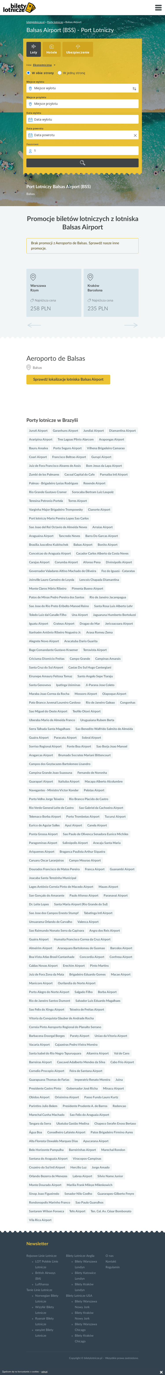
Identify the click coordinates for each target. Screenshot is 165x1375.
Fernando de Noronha (92, 772)
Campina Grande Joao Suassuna (50, 772)
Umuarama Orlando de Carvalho (50, 922)
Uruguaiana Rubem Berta (97, 720)
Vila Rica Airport (40, 1220)
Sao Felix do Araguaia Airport (89, 1114)
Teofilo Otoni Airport (87, 711)
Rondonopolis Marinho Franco (49, 1202)
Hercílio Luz (78, 1167)
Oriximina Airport (67, 1097)
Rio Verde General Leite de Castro (51, 808)
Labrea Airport (82, 1176)
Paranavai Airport (116, 895)
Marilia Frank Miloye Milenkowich (89, 1185)
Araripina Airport (40, 439)
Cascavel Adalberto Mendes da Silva (81, 1062)
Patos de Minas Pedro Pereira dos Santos (56, 597)
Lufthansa (42, 1284)
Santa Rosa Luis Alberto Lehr (113, 606)
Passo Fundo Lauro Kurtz (101, 1097)
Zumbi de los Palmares (44, 474)
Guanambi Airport (122, 869)
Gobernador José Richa (82, 1088)
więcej (44, 1372)
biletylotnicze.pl (35, 22)
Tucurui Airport (115, 816)
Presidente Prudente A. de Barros (85, 1106)
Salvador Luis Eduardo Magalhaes (97, 1000)
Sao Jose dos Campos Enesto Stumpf (54, 913)
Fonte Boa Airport (79, 746)
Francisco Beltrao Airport (69, 457)
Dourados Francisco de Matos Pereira (54, 869)
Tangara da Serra (40, 1123)
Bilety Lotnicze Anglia (80, 1255)
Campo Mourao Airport (85, 860)
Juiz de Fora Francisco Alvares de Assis (55, 465)
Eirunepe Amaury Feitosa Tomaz (50, 676)
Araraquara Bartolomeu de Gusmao (81, 948)
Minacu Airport (113, 1088)
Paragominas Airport (43, 843)
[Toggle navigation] (158, 8)
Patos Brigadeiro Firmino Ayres (112, 1132)
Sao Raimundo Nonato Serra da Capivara (56, 930)
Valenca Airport (88, 922)
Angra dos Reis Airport (104, 930)
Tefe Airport (77, 1211)
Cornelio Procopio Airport (46, 1071)
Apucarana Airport (95, 1141)
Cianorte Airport (99, 509)
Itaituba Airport (68, 781)
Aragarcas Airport (41, 755)
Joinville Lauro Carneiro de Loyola (51, 579)
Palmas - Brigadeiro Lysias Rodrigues (53, 483)
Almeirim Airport (40, 948)
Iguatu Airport (38, 623)
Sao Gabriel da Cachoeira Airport (101, 808)
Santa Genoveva (40, 685)
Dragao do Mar (90, 623)
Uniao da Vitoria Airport (111, 1036)
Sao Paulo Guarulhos (89, 1202)
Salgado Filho (84, 992)
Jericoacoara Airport (119, 623)
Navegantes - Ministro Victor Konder (54, 790)
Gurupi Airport (101, 457)
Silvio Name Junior (110, 1176)
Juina (119, 1079)
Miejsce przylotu (36, 97)
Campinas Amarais (108, 658)
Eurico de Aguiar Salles (44, 825)
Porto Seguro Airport (67, 448)
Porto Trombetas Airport (82, 816)
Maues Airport (108, 886)
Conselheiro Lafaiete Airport (66, 1132)
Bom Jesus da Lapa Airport (104, 465)
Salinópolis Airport (75, 843)
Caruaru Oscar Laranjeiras (46, 860)
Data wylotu (33, 112)
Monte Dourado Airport (45, 1185)
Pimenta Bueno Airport (87, 588)
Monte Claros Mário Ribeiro (47, 588)
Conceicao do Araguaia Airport (50, 553)
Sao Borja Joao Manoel (111, 746)
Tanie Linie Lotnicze (39, 1290)
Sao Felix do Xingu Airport (46, 1009)
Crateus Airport (63, 623)
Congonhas (127, 702)
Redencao (119, 1106)
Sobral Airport (91, 737)
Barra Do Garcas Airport (101, 536)
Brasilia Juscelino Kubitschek (48, 544)
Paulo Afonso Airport (84, 895)
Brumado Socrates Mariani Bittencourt (84, 755)
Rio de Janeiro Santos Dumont (49, 1000)
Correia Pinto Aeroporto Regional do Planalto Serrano (65, 1027)
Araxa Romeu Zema (99, 632)
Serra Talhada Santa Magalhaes (49, 729)
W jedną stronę (74, 73)
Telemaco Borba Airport (45, 816)
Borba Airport (107, 992)
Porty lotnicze (55, 22)
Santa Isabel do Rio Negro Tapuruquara (55, 1053)
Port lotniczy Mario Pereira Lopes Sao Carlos (59, 518)
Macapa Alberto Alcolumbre (104, 781)
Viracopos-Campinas (87, 1158)
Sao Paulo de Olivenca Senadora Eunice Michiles (95, 834)
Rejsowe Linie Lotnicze (41, 1255)
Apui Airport (73, 825)
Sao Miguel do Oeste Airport (48, 711)
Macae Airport (120, 974)
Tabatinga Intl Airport (98, 913)
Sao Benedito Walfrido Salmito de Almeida (104, 729)
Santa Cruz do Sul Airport (46, 667)
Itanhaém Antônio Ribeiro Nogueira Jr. (55, 632)
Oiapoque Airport (114, 694)
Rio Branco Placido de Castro (88, 799)
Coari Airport (38, 457)
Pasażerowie (32, 144)
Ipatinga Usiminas (68, 685)
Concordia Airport (92, 957)
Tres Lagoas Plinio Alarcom (76, 439)
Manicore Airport (41, 983)
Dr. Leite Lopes (39, 904)
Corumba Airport (66, 562)
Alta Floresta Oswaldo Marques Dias (53, 1141)
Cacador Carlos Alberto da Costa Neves (102, 553)
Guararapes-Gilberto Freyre (115, 1193)
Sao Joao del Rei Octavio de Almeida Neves (58, 527)
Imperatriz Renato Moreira (92, 1079)
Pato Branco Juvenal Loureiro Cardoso (55, 702)
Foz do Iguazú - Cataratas (118, 571)
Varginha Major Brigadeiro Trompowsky (56, 509)
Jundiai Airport (93, 430)
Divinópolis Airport (119, 562)
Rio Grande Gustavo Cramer (48, 492)
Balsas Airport (82, 544)
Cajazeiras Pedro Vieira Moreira (76, 1044)
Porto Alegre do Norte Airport (49, 992)
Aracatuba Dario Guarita (80, 641)
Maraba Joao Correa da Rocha (49, 694)
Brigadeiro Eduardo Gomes (87, 974)
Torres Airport (77, 501)
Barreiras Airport (40, 1062)
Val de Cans (121, 1053)
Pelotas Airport (94, 790)
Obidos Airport (39, 1097)
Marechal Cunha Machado (46, 1114)
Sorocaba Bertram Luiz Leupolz (93, 492)
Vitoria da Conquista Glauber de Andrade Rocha (61, 1018)
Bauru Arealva (38, 448)
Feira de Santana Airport (86, 1071)
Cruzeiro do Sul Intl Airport (47, 1167)
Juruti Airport (38, 430)
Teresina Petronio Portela (46, 501)
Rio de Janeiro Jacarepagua (108, 597)
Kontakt (111, 1261)
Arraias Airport (102, 527)
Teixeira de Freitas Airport (87, 1009)
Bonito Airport (107, 544)
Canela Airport (97, 825)
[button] (131, 325)
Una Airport (80, 615)
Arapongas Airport (111, 439)
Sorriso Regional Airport (45, 746)
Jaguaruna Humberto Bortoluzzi (114, 615)
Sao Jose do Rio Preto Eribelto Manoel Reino (59, 606)
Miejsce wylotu (35, 81)
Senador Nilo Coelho (78, 1193)
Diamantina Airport (122, 430)
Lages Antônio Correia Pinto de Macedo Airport (61, 886)
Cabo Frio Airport (122, 1062)
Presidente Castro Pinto (45, 1088)
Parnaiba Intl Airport (114, 474)
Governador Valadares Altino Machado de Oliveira (62, 571)
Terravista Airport (95, 650)
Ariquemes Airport (41, 851)
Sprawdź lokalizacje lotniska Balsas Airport (68, 379)
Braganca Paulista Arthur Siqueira (82, 851)
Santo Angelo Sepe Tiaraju (95, 676)
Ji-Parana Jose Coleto (100, 685)
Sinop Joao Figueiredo (44, 1193)
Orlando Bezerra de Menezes (48, 1176)
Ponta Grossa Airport (43, 834)
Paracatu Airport (65, 737)
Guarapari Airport (41, 781)
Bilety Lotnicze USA (79, 1295)
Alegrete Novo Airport (44, 641)
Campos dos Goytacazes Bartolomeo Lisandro (59, 764)
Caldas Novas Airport (43, 965)
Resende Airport (94, 483)
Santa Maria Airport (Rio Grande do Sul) (81, 904)
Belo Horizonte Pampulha (46, 1150)
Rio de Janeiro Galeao (100, 702)
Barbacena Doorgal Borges (47, 1036)
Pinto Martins (99, 965)
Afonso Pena (92, 562)
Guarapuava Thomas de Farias (49, 1079)
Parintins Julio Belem (43, 1106)
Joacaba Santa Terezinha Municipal (52, 878)
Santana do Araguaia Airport (48, 1158)
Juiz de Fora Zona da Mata (46, 974)
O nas (110, 1255)
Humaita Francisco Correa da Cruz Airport (82, 939)
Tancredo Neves (69, 536)
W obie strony (43, 73)
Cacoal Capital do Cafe (79, 474)
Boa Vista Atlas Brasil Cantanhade (51, 957)
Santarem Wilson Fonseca (46, 1211)
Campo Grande (80, 658)
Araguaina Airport (41, 536)
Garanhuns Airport (65, 430)
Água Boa (35, 1132)
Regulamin (113, 1267)
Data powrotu (34, 128)
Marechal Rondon (113, 1150)
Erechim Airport (74, 965)
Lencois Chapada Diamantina (99, 579)
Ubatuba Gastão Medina (72, 1123)
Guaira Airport (39, 737)
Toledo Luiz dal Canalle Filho (47, 615)
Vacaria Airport (39, 1044)
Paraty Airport (79, 1036)
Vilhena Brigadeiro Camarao (106, 448)
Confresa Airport (121, 957)
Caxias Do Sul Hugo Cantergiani (89, 667)
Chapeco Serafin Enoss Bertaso (115, 1123)
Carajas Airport (39, 562)
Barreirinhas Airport (82, 1150)
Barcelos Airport (121, 948)
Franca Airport (94, 869)
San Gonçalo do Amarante (46, 895)
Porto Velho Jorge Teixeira (46, 799)
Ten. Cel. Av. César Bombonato (111, 1211)
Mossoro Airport (86, 694)
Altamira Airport (97, 1053)
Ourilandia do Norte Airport (76, 983)
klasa (28, 64)
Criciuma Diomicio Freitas (46, 658)
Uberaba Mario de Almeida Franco (52, 720)
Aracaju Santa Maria (107, 843)
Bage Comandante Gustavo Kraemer (53, 650)
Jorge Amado (101, 1167)
